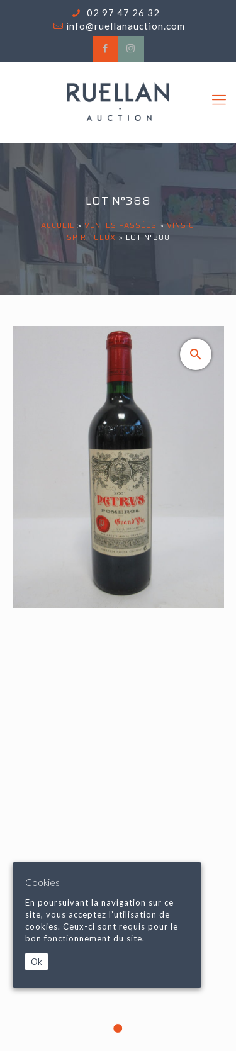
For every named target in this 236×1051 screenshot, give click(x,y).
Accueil (57, 225)
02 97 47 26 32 (122, 12)
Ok (36, 962)
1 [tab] (118, 1028)
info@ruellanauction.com (125, 25)
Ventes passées (120, 225)
